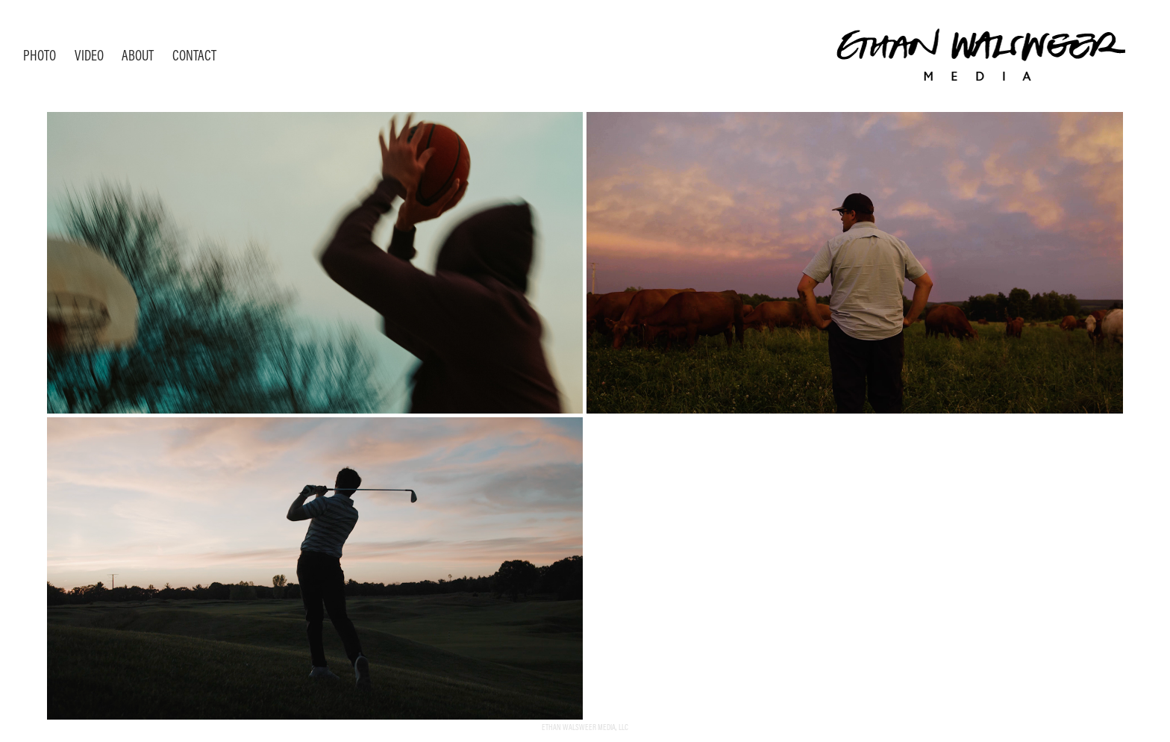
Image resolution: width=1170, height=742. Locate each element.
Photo (39, 55)
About (138, 55)
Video (89, 55)
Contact (194, 55)
